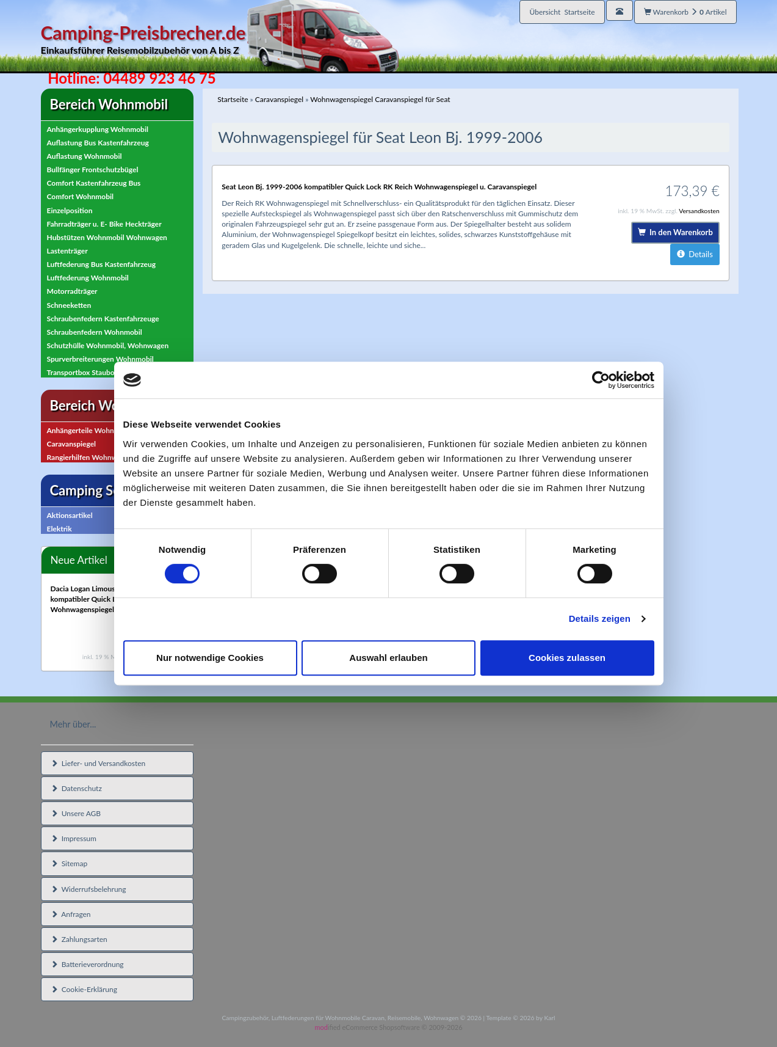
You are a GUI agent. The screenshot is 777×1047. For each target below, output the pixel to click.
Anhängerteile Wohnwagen (91, 430)
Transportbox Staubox (82, 372)
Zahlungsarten (79, 939)
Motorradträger (72, 291)
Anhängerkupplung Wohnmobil (97, 129)
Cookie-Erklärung (84, 989)
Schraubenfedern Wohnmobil (94, 332)
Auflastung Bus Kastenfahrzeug (98, 142)
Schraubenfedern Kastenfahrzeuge (103, 318)
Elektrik (59, 528)
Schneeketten (69, 305)
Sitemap (69, 863)
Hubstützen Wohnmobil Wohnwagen (107, 237)
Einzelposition (70, 210)
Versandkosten (699, 210)
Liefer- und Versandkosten (98, 763)
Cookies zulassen (567, 657)
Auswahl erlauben (388, 657)
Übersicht (561, 11)
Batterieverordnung (87, 964)
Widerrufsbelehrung (88, 889)
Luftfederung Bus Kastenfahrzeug (101, 264)
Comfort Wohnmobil (80, 196)
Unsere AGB (76, 813)
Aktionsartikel (70, 515)
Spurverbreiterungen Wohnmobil (100, 358)
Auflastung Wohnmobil (84, 156)
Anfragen (71, 914)
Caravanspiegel (71, 443)
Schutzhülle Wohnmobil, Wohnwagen (108, 345)
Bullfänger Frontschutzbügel (93, 169)
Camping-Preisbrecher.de (220, 39)
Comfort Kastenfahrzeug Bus (94, 183)
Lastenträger (67, 250)
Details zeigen (600, 618)
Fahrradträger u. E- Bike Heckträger (104, 223)
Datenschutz (76, 788)
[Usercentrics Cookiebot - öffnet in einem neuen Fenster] (601, 380)
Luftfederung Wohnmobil (88, 277)
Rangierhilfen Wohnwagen (90, 457)
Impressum (73, 838)
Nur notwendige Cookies (210, 657)
